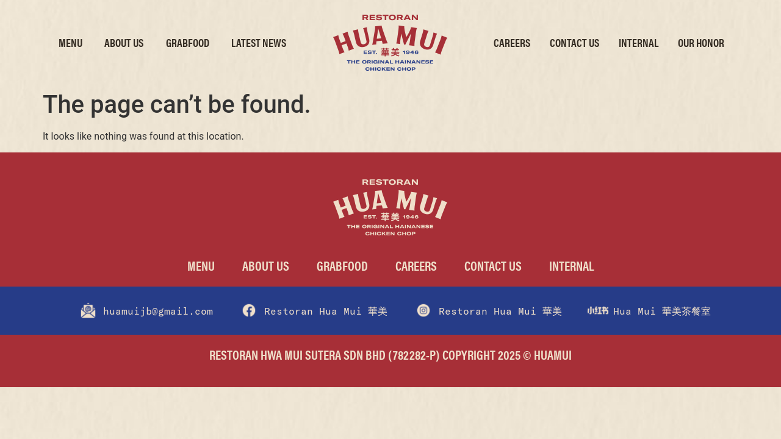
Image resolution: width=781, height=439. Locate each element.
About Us (123, 42)
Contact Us (574, 42)
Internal (638, 42)
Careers (512, 42)
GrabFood (187, 42)
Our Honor (701, 42)
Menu (70, 42)
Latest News (258, 42)
